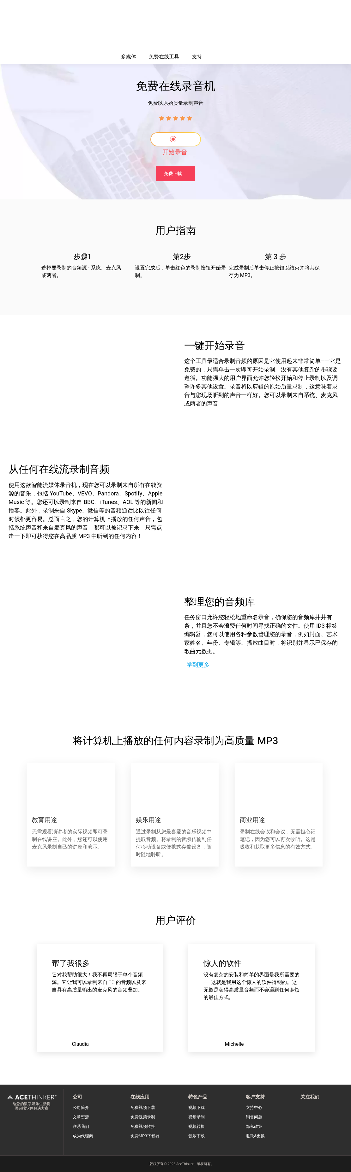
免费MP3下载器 (145, 1136)
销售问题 (254, 1117)
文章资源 (81, 1117)
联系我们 (81, 1126)
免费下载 (173, 173)
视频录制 (196, 1117)
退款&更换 (255, 1136)
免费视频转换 (142, 1126)
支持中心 (254, 1107)
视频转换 (196, 1126)
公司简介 (81, 1107)
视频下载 (196, 1107)
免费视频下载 (142, 1107)
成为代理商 (83, 1136)
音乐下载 (196, 1136)
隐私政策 (254, 1126)
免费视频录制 (142, 1117)
